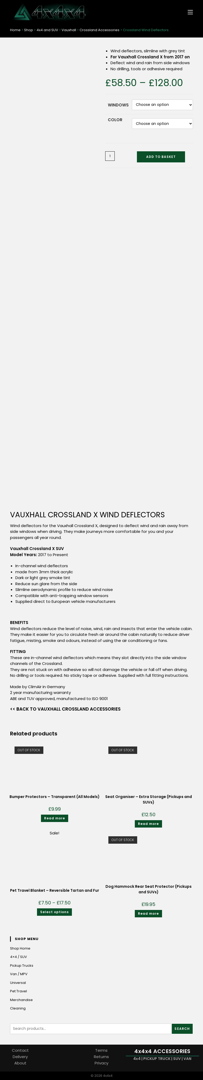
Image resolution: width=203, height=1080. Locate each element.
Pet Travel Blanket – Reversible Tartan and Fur (54, 890)
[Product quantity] (110, 156)
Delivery (20, 1056)
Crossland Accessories (99, 30)
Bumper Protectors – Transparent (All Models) (55, 797)
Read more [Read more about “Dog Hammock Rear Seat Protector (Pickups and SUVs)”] (148, 913)
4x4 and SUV (47, 30)
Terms (101, 1050)
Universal (18, 982)
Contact (20, 1050)
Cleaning (18, 1008)
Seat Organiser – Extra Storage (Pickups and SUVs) (148, 799)
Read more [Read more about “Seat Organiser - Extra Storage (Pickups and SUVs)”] (148, 824)
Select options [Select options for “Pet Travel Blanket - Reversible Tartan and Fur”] (54, 912)
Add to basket (161, 157)
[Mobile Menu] (188, 11)
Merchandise (21, 999)
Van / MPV (18, 974)
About (20, 1063)
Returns (101, 1056)
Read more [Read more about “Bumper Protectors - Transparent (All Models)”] (54, 818)
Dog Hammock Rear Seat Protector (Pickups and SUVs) (148, 889)
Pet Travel (18, 991)
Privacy (101, 1063)
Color (115, 120)
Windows (118, 105)
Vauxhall (69, 30)
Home (15, 30)
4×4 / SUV (18, 957)
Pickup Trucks (21, 965)
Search (182, 1028)
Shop (28, 30)
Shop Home (20, 948)
